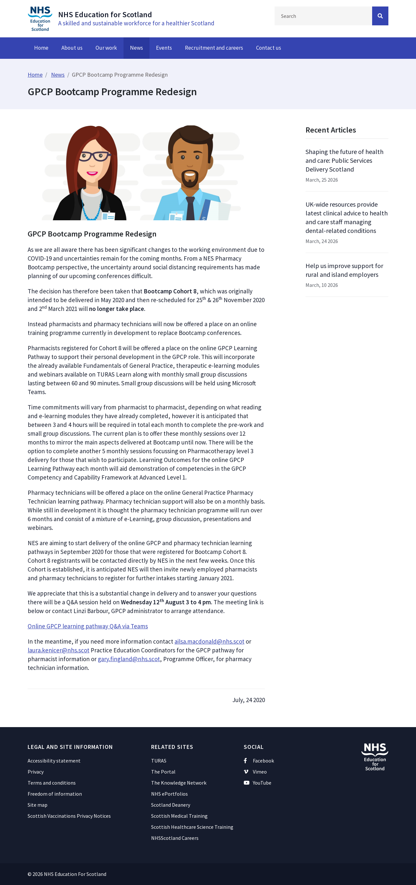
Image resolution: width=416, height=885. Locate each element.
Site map (37, 805)
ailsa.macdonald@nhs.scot (209, 641)
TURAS (158, 760)
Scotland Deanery (170, 805)
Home (41, 47)
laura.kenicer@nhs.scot (58, 650)
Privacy (36, 771)
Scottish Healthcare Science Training (192, 827)
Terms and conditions (52, 782)
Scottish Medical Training (179, 816)
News (136, 47)
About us (72, 47)
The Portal (163, 771)
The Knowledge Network (178, 782)
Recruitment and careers (214, 47)
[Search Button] (380, 15)
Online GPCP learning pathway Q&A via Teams (88, 626)
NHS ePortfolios (169, 793)
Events (164, 47)
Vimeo (255, 771)
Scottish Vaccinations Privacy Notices (69, 816)
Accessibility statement (54, 760)
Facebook (259, 760)
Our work (106, 47)
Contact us (268, 47)
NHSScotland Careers (175, 838)
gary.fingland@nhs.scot (129, 659)
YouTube (257, 782)
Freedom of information (55, 793)
